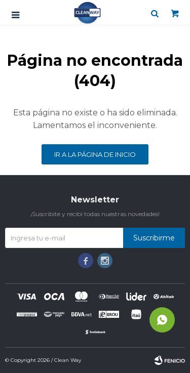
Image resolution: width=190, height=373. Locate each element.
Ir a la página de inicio (95, 154)
